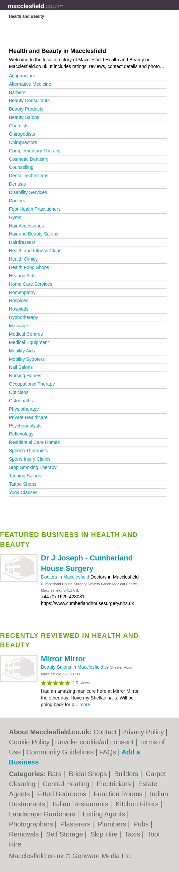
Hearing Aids (22, 275)
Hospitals (18, 309)
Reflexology (21, 434)
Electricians (115, 784)
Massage (18, 325)
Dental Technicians (28, 175)
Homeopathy (22, 292)
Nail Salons (21, 367)
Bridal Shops (89, 774)
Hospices (18, 300)
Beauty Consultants (29, 100)
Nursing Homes (25, 375)
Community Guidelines (60, 752)
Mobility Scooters (27, 359)
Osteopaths (21, 400)
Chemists (18, 125)
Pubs (142, 824)
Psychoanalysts (25, 425)
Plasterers (76, 824)
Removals (25, 834)
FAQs (107, 752)
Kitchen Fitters (138, 804)
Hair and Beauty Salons (33, 234)
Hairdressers (22, 242)
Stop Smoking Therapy (33, 467)
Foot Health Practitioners (35, 209)
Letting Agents (104, 814)
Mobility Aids (22, 350)
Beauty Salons (24, 117)
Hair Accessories (26, 225)
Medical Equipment (29, 342)
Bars (55, 774)
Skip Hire (104, 834)
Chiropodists (22, 134)
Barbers (17, 92)
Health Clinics (23, 259)
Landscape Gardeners (43, 814)
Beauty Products (26, 109)
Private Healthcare (28, 417)
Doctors (17, 200)
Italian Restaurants (81, 804)
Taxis (133, 834)
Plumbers (113, 824)
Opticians (18, 392)
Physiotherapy (24, 409)
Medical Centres (26, 334)
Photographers (32, 824)
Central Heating (67, 784)
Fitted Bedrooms (62, 794)
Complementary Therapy (35, 150)
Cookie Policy (29, 742)
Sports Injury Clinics (30, 459)
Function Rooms (119, 794)
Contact (105, 732)
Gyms (15, 217)
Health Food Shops (29, 267)
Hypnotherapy (23, 317)
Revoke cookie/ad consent (94, 742)
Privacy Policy (143, 732)
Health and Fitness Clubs (35, 250)
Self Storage (65, 834)
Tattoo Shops (23, 484)
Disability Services (28, 192)
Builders (127, 774)
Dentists (17, 184)
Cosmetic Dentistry (28, 159)
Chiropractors (23, 142)
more (84, 704)
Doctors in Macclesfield (66, 577)
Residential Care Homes (34, 442)
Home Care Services (30, 284)
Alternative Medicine (30, 84)
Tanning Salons (25, 475)
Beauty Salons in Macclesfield (73, 667)
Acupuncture (22, 75)
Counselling (21, 167)
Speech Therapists (28, 450)
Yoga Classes (23, 492)
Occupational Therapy (32, 384)
